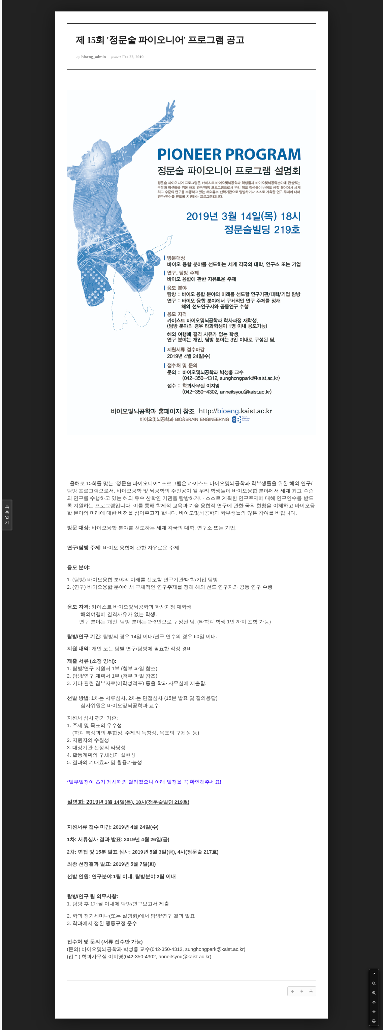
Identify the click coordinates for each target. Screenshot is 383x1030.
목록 (7, 515)
